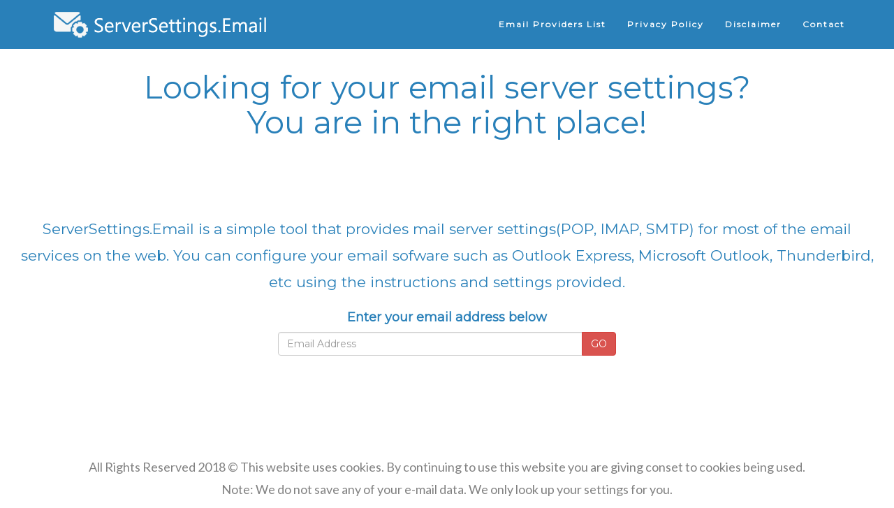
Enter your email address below (447, 317)
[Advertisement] (447, 177)
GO (599, 344)
